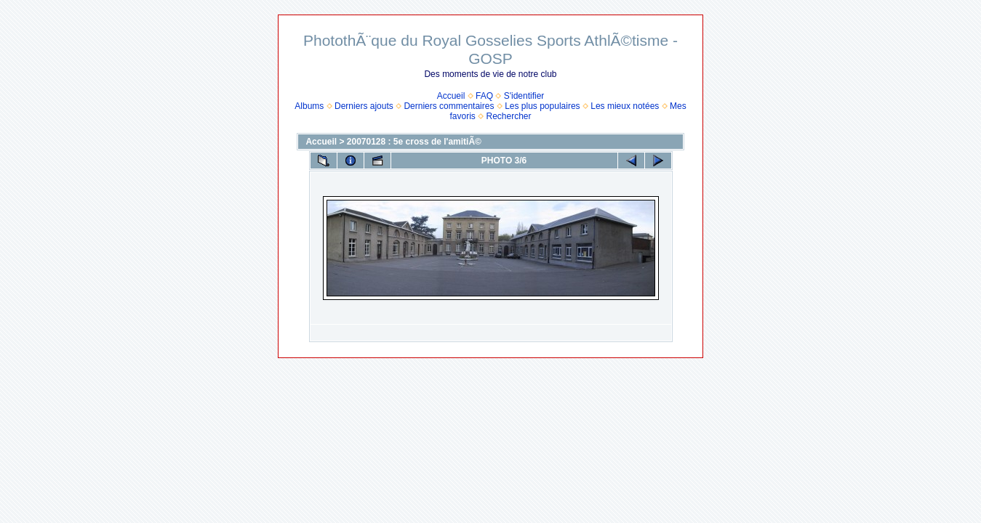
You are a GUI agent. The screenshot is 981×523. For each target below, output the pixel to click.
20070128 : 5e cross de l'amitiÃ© (414, 142)
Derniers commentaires (449, 106)
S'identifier (524, 96)
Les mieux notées (624, 106)
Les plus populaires (542, 106)
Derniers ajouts (364, 106)
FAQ (484, 96)
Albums (309, 106)
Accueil (451, 96)
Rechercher (509, 116)
